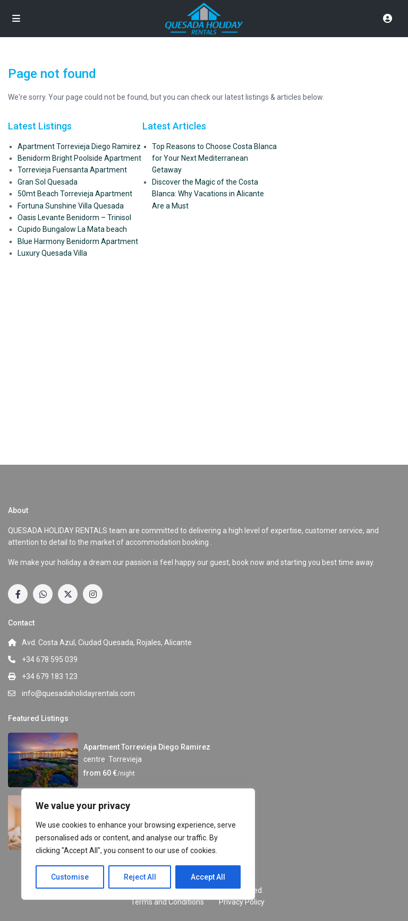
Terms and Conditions (167, 902)
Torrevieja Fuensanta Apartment (72, 170)
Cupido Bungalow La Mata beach (72, 229)
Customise (70, 877)
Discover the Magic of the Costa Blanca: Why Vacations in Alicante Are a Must (208, 194)
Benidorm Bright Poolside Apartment (79, 158)
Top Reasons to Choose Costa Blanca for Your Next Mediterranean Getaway (214, 158)
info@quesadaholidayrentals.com (78, 693)
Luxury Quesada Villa (52, 253)
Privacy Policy (242, 902)
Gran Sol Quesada (48, 182)
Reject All (140, 877)
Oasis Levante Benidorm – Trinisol (74, 217)
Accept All (208, 877)
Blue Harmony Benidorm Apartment (78, 241)
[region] (138, 844)
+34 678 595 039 (50, 659)
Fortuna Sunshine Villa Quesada (71, 206)
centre (94, 759)
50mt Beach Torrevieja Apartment (75, 193)
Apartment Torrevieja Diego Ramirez (79, 146)
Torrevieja (125, 759)
